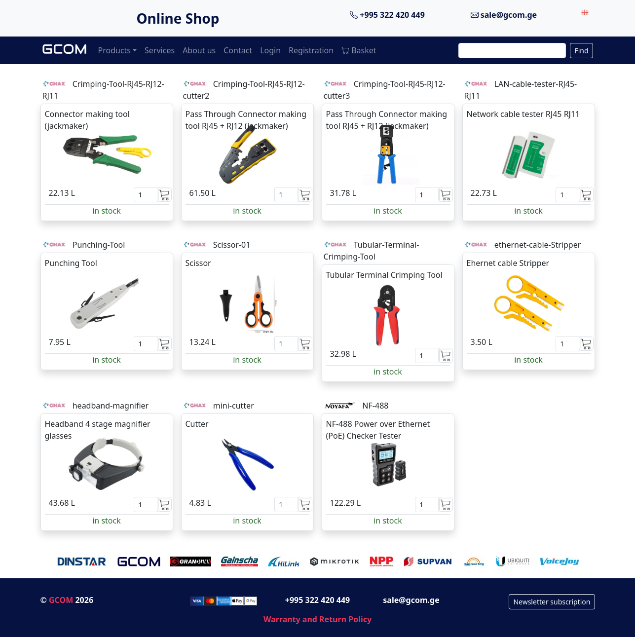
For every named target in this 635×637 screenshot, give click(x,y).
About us (199, 50)
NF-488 (375, 405)
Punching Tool (71, 263)
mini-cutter (233, 405)
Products (114, 50)
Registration (311, 50)
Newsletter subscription (551, 601)
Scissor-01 (232, 244)
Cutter (197, 423)
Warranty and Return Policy (317, 619)
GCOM (61, 600)
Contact (238, 50)
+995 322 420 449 (387, 14)
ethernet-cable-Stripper (537, 244)
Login (270, 50)
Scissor (198, 263)
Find (581, 50)
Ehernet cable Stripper (508, 263)
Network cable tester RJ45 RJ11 (523, 114)
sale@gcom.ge (504, 14)
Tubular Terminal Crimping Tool (384, 274)
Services (160, 50)
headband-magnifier (111, 405)
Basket (358, 50)
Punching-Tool (99, 244)
